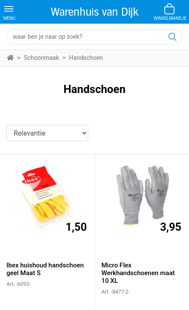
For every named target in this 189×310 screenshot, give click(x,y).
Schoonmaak (41, 57)
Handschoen (86, 57)
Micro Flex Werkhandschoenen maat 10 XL (138, 273)
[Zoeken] (171, 37)
